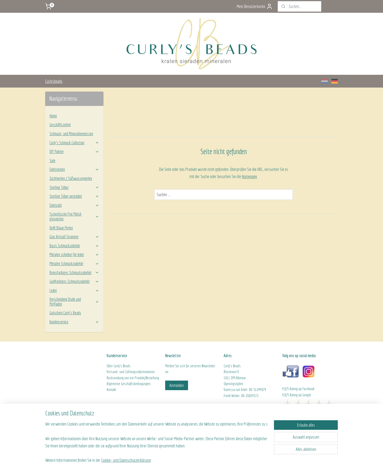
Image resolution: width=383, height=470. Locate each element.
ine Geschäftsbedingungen (133, 384)
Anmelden (176, 385)
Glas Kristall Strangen (74, 236)
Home (53, 115)
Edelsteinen (74, 169)
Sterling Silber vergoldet (74, 196)
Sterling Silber (74, 187)
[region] (156, 438)
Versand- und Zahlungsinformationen (131, 372)
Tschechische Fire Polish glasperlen (74, 216)
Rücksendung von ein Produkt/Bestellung (133, 378)
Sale (52, 160)
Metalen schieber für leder (74, 254)
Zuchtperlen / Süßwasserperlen (70, 178)
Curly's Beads (122, 366)
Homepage (249, 176)
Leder (74, 290)
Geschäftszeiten (60, 124)
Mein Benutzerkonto (255, 6)
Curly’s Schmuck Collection (74, 142)
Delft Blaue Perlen (61, 227)
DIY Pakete (74, 151)
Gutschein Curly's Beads (65, 312)
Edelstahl (74, 205)
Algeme (111, 384)
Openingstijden (233, 384)
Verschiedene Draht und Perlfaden (74, 301)
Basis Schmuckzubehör (74, 245)
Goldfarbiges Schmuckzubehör (74, 281)
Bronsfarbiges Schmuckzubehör (74, 272)
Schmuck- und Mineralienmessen (71, 133)
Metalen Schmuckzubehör (74, 263)
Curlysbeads (54, 81)
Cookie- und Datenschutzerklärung (126, 459)
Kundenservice (74, 321)
